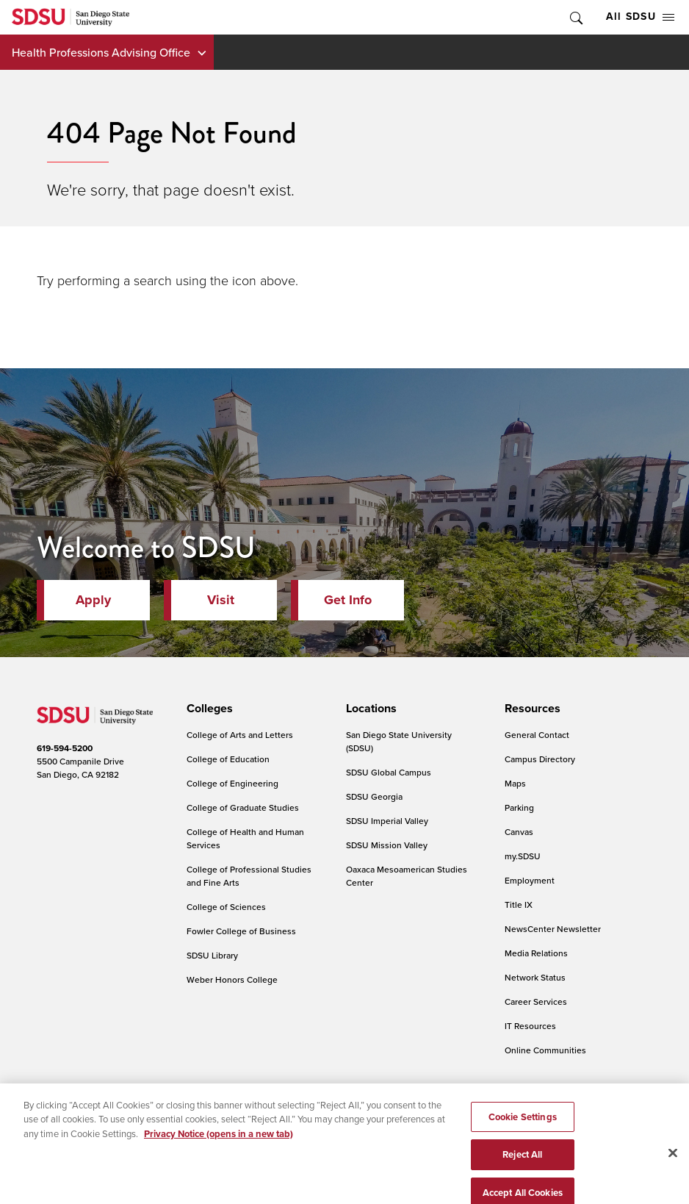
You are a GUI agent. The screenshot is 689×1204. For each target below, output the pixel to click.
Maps (515, 783)
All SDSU (640, 16)
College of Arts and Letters (240, 734)
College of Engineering (232, 783)
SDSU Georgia (374, 796)
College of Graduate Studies (243, 807)
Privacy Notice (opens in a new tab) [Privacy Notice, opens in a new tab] (218, 1154)
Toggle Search (575, 17)
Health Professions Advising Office (101, 52)
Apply (93, 599)
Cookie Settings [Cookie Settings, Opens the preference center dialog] (522, 1137)
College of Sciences (226, 906)
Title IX (519, 904)
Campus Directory (540, 759)
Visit (220, 599)
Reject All (522, 1175)
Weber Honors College (232, 979)
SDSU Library (212, 955)
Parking (519, 807)
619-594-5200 (65, 748)
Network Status (535, 977)
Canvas (519, 831)
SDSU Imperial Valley (387, 820)
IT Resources (530, 1026)
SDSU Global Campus (388, 772)
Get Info (348, 599)
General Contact (537, 734)
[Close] (673, 1172)
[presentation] (207, 708)
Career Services (536, 1001)
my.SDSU (523, 856)
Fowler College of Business (241, 931)
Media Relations (536, 953)
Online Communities (545, 1050)
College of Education (228, 759)
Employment (530, 880)
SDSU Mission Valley (387, 845)
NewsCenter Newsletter (553, 928)
